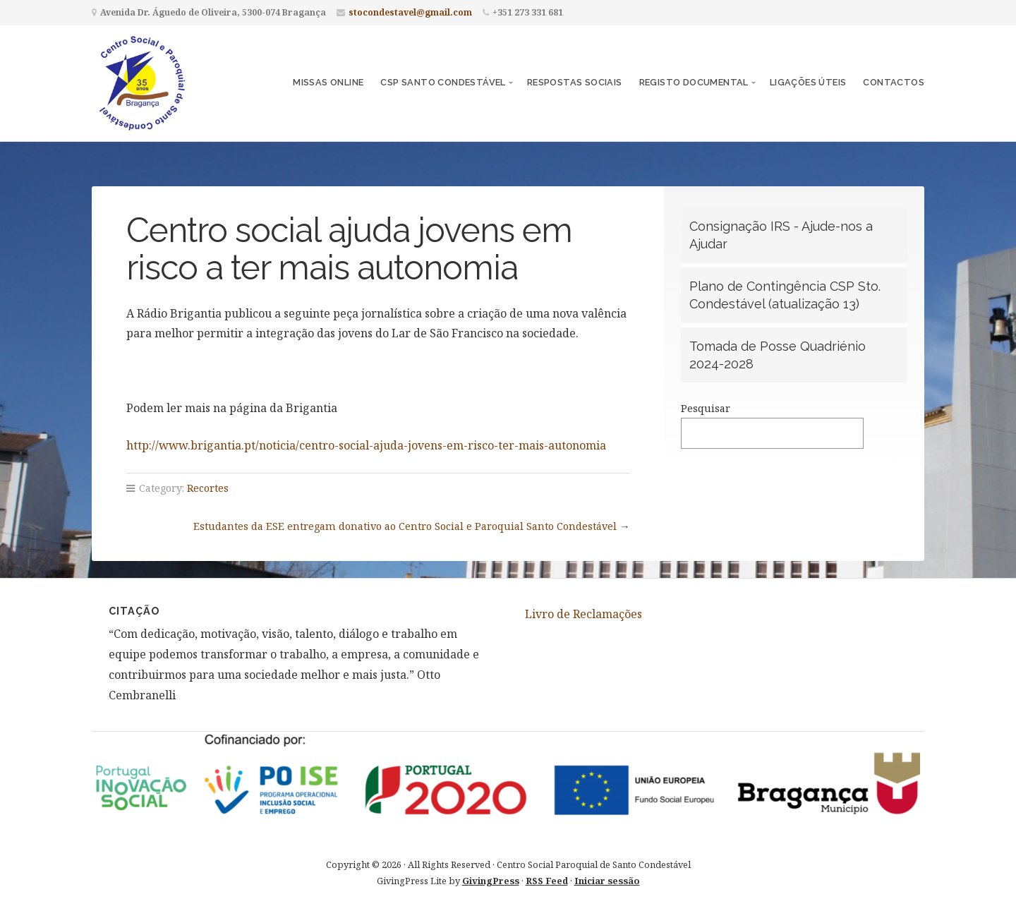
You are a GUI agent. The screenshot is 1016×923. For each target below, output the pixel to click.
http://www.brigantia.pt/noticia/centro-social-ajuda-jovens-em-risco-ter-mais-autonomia (366, 445)
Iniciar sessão (607, 880)
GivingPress (490, 880)
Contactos (893, 82)
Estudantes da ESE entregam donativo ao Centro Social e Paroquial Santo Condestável (405, 526)
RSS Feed (547, 880)
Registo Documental (694, 82)
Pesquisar (705, 408)
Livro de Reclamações (583, 614)
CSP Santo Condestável (442, 82)
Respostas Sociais (574, 82)
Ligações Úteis (808, 82)
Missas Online (328, 82)
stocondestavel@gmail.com (410, 12)
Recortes (208, 488)
